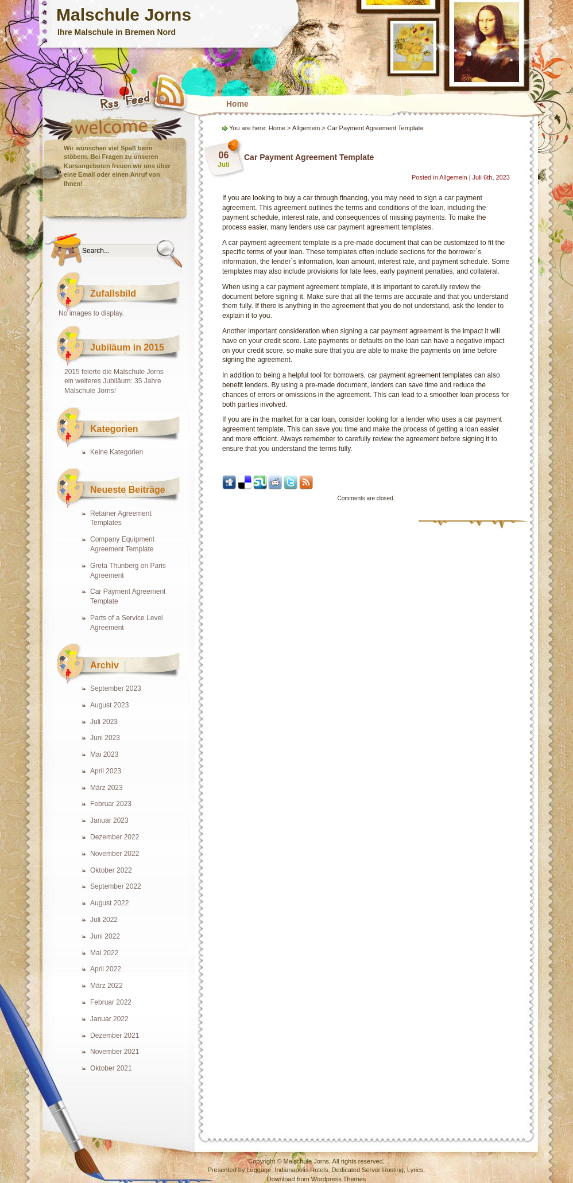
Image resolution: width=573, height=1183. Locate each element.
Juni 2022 (105, 936)
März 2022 (106, 986)
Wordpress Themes (338, 1179)
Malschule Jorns (123, 14)
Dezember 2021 (114, 1036)
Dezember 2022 (114, 837)
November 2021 (114, 1052)
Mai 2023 (104, 754)
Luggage (258, 1169)
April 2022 (105, 969)
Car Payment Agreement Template (309, 157)
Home (237, 103)
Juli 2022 (104, 920)
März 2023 (106, 788)
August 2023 (109, 705)
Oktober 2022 (111, 870)
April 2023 (105, 771)
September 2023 (115, 688)
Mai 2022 (104, 953)
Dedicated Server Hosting (368, 1169)
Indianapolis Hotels (301, 1169)
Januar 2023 (109, 820)
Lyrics (415, 1169)
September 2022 (115, 886)
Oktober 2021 (111, 1068)
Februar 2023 (110, 804)
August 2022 (109, 903)
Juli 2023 (104, 722)
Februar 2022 (110, 1002)
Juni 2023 (105, 738)
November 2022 (114, 854)
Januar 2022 (109, 1019)
